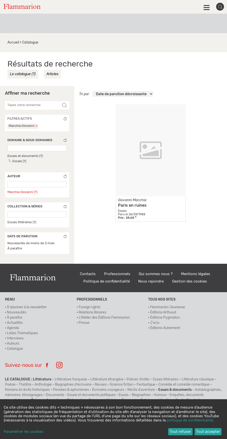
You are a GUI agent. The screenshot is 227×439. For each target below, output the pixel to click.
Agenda (13, 328)
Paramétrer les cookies (24, 432)
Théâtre (25, 384)
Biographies (141, 395)
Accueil (13, 42)
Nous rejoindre (151, 281)
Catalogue (15, 349)
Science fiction (121, 384)
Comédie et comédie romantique (184, 384)
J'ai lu (154, 323)
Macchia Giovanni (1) (22, 192)
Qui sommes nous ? (156, 274)
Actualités (15, 323)
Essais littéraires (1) (21, 222)
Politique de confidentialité (106, 281)
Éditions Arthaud (163, 312)
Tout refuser (180, 432)
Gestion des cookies (189, 281)
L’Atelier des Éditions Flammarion (104, 317)
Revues (101, 384)
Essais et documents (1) (25, 156)
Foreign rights (89, 307)
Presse (84, 323)
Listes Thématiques (22, 333)
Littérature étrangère (106, 379)
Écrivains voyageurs (108, 390)
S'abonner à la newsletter (27, 307)
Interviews (15, 338)
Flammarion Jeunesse (167, 307)
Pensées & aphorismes (71, 390)
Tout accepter (208, 432)
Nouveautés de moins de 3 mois (31, 243)
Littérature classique (198, 379)
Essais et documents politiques (91, 395)
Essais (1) (19, 161)
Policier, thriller (138, 379)
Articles (52, 74)
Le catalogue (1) (23, 74)
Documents (55, 395)
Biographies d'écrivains (73, 384)
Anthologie (43, 384)
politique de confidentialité (190, 420)
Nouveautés (16, 312)
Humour (160, 395)
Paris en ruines (132, 205)
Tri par (84, 94)
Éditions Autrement (165, 328)
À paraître (14, 248)
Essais (124, 395)
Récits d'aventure (141, 390)
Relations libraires (92, 312)
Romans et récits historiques (27, 390)
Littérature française (71, 379)
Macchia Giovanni (21, 126)
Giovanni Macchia (132, 200)
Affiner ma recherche (27, 93)
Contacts (88, 274)
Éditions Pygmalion (165, 317)
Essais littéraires (165, 379)
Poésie (10, 384)
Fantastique (145, 384)
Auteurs (13, 343)
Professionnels (117, 274)
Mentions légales (195, 274)
